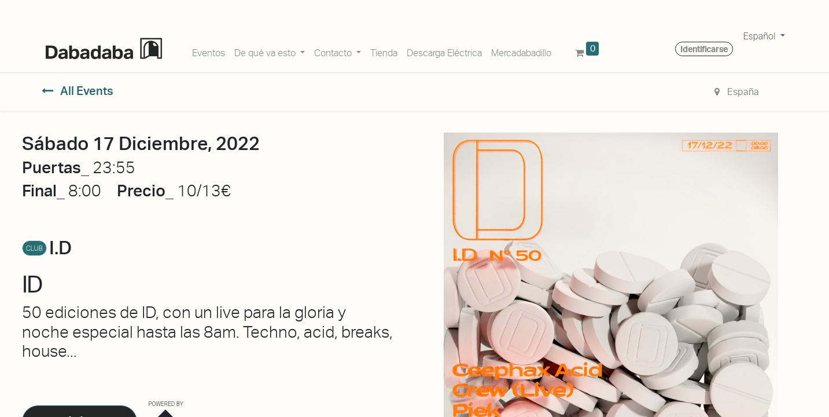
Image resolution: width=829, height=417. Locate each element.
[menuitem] (208, 51)
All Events (78, 91)
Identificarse (704, 49)
